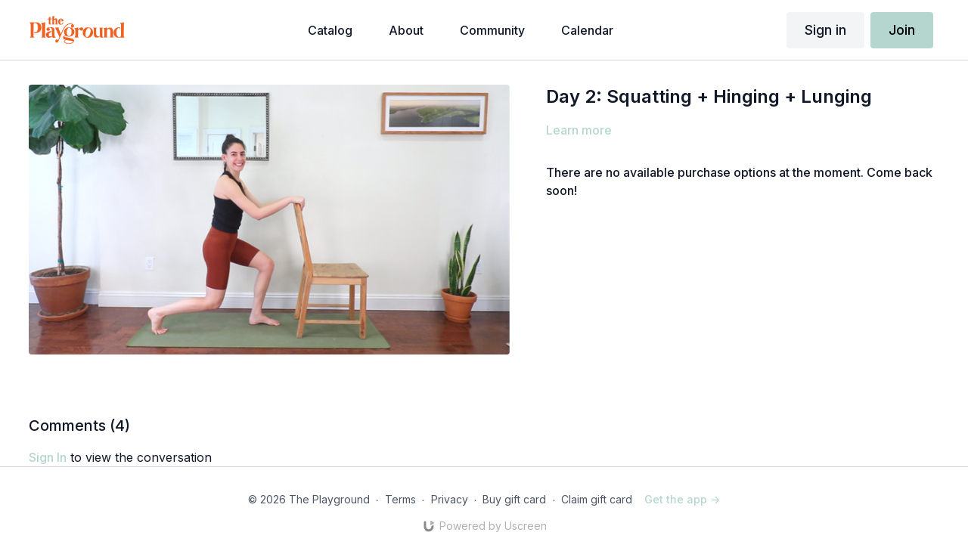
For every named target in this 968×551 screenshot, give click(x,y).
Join (902, 30)
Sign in (825, 30)
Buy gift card (514, 499)
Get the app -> (682, 499)
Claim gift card (596, 499)
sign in (48, 457)
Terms (400, 499)
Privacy (449, 499)
